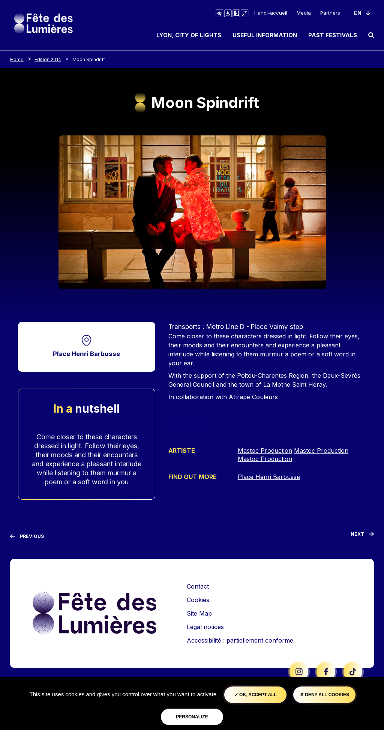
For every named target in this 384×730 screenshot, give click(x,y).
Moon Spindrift (88, 59)
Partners (330, 13)
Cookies (198, 600)
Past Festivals (332, 35)
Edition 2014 (47, 59)
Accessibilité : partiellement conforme (240, 640)
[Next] (362, 536)
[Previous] (27, 537)
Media (304, 13)
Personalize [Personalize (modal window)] (192, 716)
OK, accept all (255, 694)
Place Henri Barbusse (86, 354)
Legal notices (205, 627)
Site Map (199, 613)
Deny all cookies (324, 694)
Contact (198, 586)
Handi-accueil (270, 13)
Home (17, 59)
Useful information (264, 35)
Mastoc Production (265, 450)
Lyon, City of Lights (188, 35)
